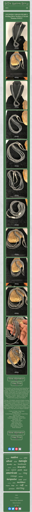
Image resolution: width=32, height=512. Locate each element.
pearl (24, 479)
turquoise (12, 479)
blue (15, 464)
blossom (7, 458)
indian (14, 482)
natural (14, 467)
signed (13, 470)
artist (25, 458)
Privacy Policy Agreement (16, 500)
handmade (22, 464)
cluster (9, 467)
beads (7, 470)
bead (25, 470)
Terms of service (17, 503)
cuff (21, 485)
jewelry (9, 464)
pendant (12, 489)
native (14, 457)
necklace (21, 482)
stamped (9, 483)
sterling (20, 488)
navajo (23, 461)
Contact (17, 497)
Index (16, 495)
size (15, 461)
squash (21, 458)
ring (25, 473)
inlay (26, 485)
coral (20, 479)
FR (18, 505)
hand (20, 473)
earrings (21, 476)
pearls (20, 470)
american (11, 472)
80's (17, 485)
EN (15, 505)
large (12, 485)
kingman (8, 485)
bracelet (22, 467)
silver (9, 461)
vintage (13, 476)
